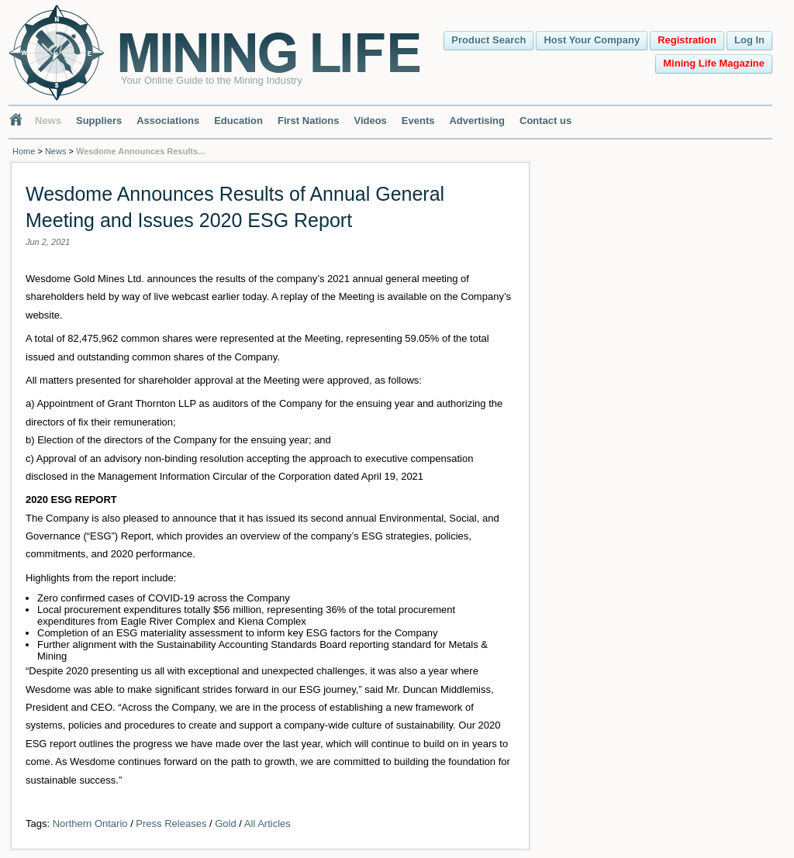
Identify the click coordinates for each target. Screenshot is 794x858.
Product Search (488, 40)
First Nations (308, 120)
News (48, 120)
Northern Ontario (90, 823)
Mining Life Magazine (714, 63)
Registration (687, 40)
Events (418, 120)
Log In (749, 40)
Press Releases (171, 823)
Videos (370, 120)
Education (238, 120)
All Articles (267, 823)
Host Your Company (592, 40)
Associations (167, 120)
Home (23, 151)
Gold (225, 823)
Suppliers (99, 120)
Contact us (545, 120)
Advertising (477, 120)
